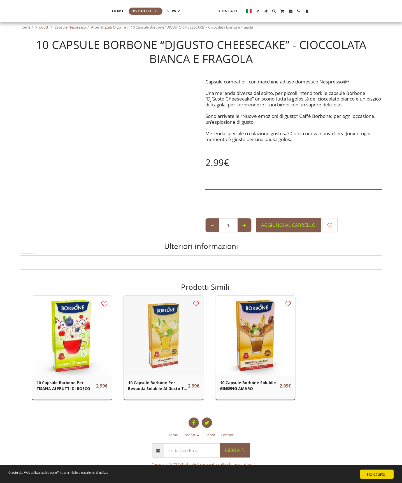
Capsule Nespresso (70, 27)
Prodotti (42, 27)
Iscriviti (235, 450)
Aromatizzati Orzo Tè (108, 27)
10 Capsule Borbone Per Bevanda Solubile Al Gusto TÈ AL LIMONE (155, 387)
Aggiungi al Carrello (288, 225)
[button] (311, 11)
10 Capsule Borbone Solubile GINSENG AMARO (249, 386)
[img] (72, 336)
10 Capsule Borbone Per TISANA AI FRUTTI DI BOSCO (63, 387)
